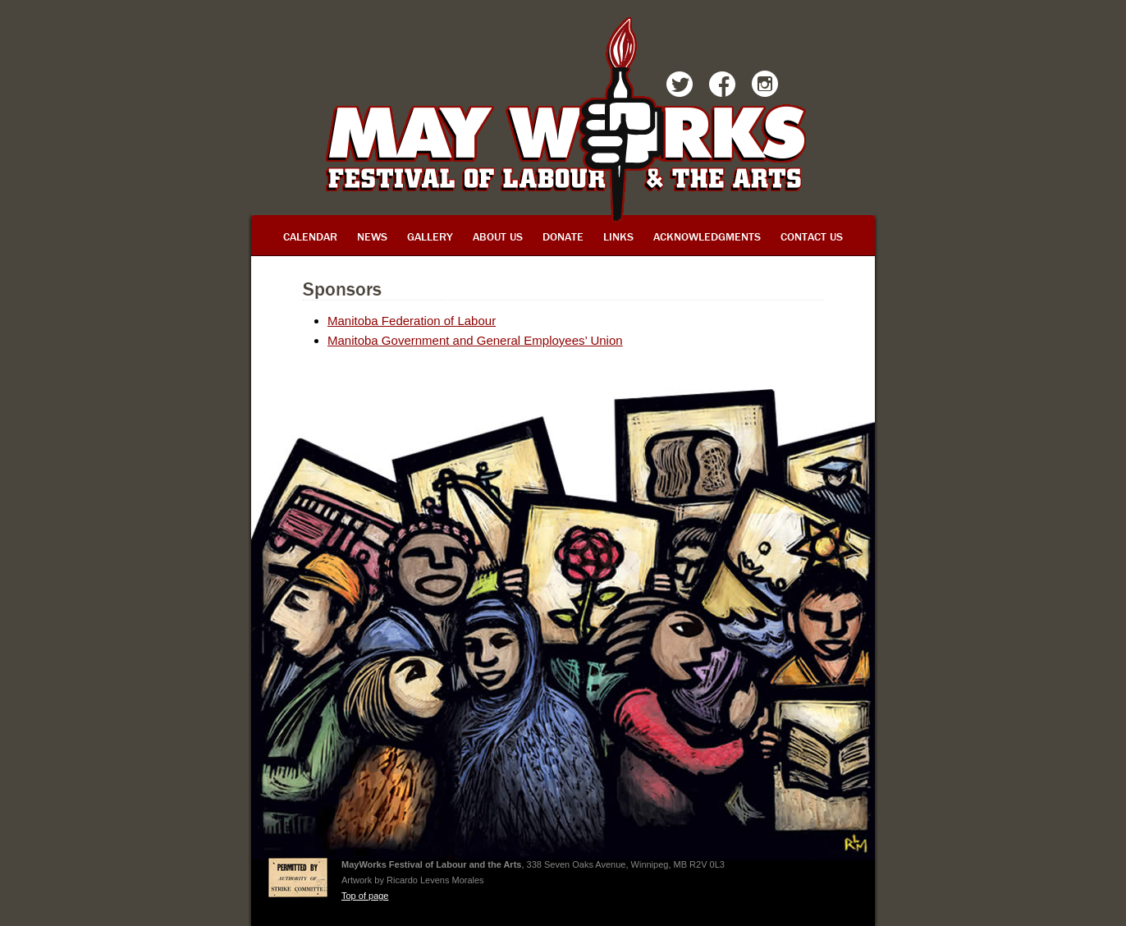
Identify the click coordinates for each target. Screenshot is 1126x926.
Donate (563, 236)
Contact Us (811, 236)
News (372, 236)
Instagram (765, 87)
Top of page (365, 896)
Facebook (722, 87)
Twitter (679, 87)
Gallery (430, 236)
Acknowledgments (707, 236)
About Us (498, 236)
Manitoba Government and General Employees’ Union (475, 340)
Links (618, 236)
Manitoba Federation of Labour (411, 321)
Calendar (310, 236)
